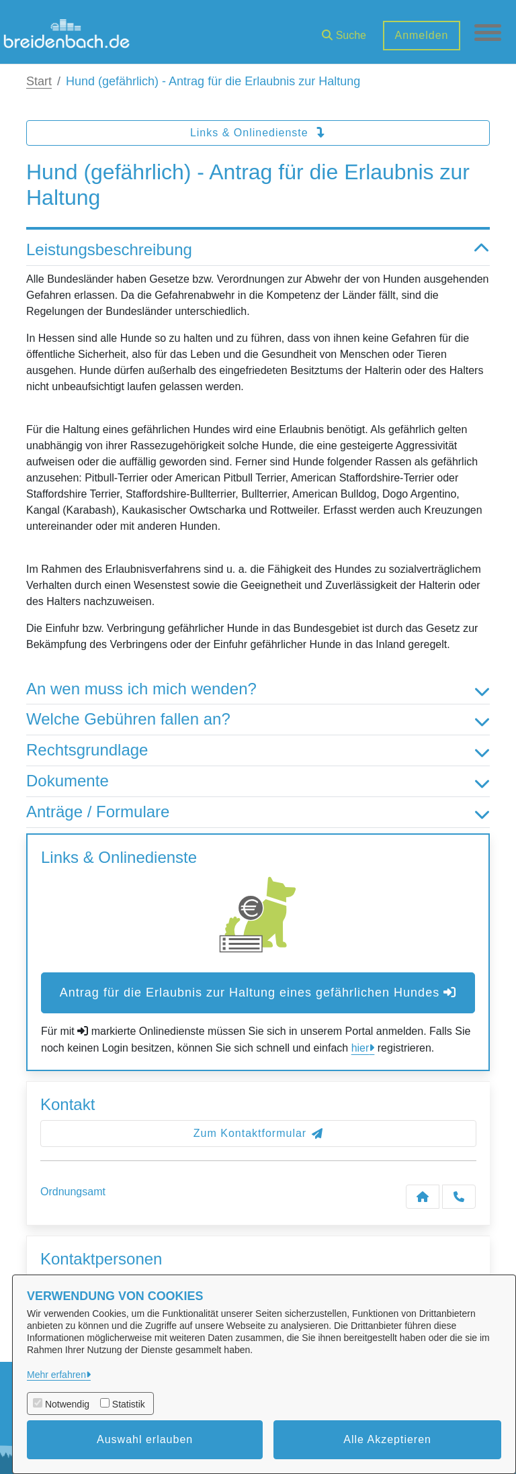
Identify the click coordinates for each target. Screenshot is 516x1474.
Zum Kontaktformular (258, 1133)
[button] (344, 30)
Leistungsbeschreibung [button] (258, 250)
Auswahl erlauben (145, 1439)
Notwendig (67, 1404)
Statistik (128, 1404)
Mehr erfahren (56, 1374)
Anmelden (421, 35)
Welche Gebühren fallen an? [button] (258, 719)
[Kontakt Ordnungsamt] (422, 1197)
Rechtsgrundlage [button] (258, 750)
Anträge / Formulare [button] (258, 812)
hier (360, 1048)
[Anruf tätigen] (459, 1197)
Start (39, 81)
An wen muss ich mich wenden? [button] (258, 689)
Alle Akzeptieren (387, 1439)
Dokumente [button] (258, 781)
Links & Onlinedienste (258, 132)
